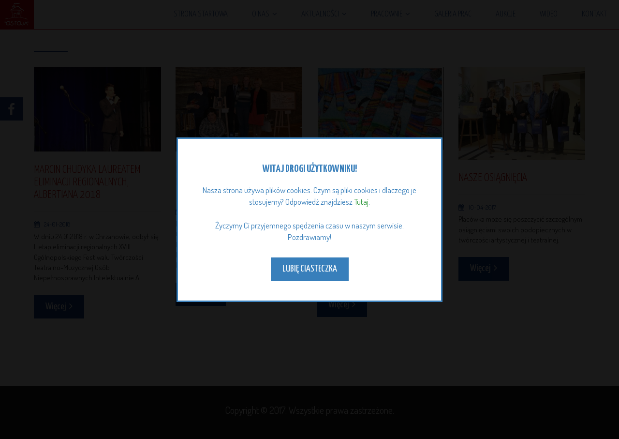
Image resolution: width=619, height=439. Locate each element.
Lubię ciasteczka (309, 268)
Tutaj (361, 202)
